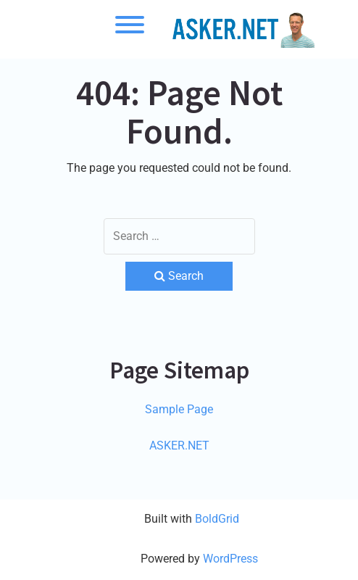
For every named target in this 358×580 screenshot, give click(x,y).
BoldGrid (217, 519)
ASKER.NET (179, 445)
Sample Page (179, 409)
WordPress (230, 559)
